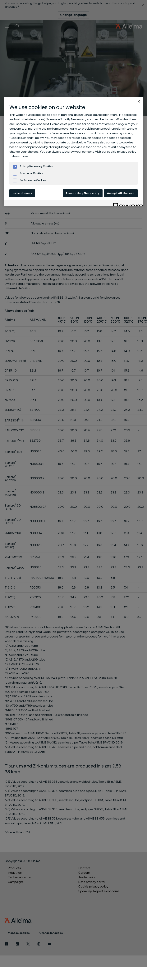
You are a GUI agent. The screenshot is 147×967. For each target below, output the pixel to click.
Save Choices (22, 193)
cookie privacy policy (121, 151)
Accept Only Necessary (83, 193)
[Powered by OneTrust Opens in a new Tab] (126, 203)
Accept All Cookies (121, 193)
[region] (73, 151)
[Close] (139, 101)
